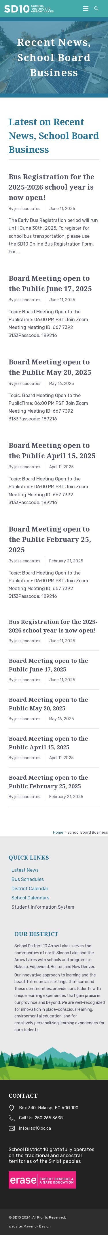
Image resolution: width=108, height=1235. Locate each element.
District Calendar (30, 888)
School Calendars (30, 898)
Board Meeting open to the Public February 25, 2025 (50, 539)
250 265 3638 (49, 1117)
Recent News (52, 42)
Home (58, 832)
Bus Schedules (28, 879)
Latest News (25, 870)
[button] (96, 8)
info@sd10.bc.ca (35, 1128)
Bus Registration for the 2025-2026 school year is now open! (51, 187)
